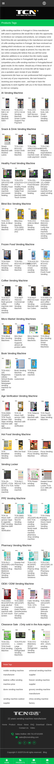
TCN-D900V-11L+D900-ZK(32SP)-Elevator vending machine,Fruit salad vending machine (46, 187)
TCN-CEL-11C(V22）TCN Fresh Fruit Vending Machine (7, 646)
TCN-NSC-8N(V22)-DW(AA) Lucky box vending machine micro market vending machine (46, 229)
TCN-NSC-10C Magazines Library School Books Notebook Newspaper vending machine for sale (7, 380)
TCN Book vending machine (31, 372)
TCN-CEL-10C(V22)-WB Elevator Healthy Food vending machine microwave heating (7, 187)
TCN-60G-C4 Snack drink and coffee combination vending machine (46, 303)
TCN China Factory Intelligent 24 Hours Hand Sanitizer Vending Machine (46, 522)
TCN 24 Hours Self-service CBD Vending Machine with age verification (19, 419)
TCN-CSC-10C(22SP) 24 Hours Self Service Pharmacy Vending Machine (47, 568)
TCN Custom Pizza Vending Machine (33, 453)
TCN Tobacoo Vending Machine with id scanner (33, 416)
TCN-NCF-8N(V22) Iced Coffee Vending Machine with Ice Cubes (33, 303)
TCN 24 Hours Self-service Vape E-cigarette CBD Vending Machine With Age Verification (7, 523)
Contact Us (23, 728)
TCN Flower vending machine (32, 483)
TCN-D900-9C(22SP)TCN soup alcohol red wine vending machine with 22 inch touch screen (7, 608)
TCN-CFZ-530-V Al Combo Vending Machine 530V (5, 115)
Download (40, 725)
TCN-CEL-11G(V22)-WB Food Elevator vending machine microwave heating (33, 186)
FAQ (32, 725)
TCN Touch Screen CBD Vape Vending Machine (46, 416)
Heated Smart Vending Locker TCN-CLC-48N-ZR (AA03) (46, 485)
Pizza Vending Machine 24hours (47, 453)
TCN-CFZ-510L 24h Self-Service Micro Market (32, 113)
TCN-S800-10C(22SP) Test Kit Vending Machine (19, 520)
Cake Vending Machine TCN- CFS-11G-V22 (33, 604)
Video (32, 728)
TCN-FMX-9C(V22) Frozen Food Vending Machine (6, 265)
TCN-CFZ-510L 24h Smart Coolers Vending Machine (45, 115)
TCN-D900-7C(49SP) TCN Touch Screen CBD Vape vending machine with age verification (7, 420)
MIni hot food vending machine (19, 453)
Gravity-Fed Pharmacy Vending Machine (19, 565)
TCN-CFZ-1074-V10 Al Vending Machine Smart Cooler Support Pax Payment (19, 116)
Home (4, 725)
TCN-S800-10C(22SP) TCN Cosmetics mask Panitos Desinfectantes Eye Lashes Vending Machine (20, 609)
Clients (49, 725)
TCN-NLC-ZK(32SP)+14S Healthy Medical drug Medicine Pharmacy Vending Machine (7, 569)
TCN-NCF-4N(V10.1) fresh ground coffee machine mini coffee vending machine (6, 305)
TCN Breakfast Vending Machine (5, 454)
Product (12, 725)
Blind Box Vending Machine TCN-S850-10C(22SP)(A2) (19, 226)
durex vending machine (13, 689)
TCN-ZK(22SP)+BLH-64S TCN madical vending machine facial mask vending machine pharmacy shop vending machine (34, 527)
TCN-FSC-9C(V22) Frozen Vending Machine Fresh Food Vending (45, 267)
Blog (45, 752)
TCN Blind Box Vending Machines (6, 338)
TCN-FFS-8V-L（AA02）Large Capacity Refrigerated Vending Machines (20, 648)
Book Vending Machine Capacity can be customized (20, 374)
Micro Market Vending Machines (32, 338)
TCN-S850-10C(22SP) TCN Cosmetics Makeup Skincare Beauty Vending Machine (45, 609)
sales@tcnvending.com (29, 737)
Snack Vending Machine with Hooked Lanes (6, 150)
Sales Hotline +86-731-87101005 (29, 734)
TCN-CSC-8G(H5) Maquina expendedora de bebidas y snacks (46, 151)
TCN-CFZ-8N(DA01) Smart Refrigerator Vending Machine (32, 647)
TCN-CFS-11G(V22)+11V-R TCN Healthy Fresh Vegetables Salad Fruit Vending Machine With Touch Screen (21, 188)
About (19, 725)
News (26, 725)
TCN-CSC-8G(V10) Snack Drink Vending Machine (19, 150)
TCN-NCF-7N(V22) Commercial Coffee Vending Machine (19, 303)
